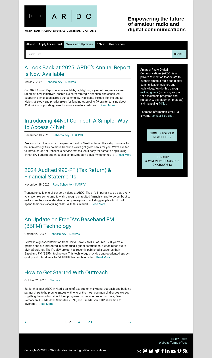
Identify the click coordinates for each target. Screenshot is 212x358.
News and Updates (79, 44)
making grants (149, 92)
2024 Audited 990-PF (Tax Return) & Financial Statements (67, 173)
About (30, 44)
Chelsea (55, 280)
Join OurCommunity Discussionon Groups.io (162, 160)
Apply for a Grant (50, 44)
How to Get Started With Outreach (66, 272)
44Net (101, 44)
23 (90, 322)
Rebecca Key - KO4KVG (61, 82)
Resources (117, 44)
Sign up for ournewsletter (162, 135)
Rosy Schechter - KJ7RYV (69, 184)
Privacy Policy (178, 339)
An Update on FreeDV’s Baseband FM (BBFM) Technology (69, 222)
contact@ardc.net (162, 115)
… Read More (106, 105)
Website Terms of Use (173, 342)
